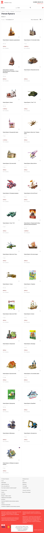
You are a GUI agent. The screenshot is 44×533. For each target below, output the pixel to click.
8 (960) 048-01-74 (38, 2)
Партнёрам (3, 482)
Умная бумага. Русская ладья (31, 254)
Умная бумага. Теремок (29, 284)
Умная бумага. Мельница (9, 433)
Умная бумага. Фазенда (29, 343)
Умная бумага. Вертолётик (30, 163)
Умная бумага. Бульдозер (9, 403)
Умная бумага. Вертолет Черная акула (31, 133)
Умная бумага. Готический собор (31, 40)
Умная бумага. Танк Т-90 (8, 223)
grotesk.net (40, 529)
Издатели (24, 484)
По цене (3, 19)
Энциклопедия (25, 487)
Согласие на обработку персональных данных (10, 506)
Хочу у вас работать (5, 486)
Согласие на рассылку (5, 504)
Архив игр (25, 482)
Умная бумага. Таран (8, 284)
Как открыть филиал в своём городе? (8, 487)
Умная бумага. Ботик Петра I (30, 193)
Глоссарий (25, 486)
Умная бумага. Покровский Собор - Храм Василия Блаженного (32, 223)
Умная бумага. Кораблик (29, 403)
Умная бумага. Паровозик (9, 343)
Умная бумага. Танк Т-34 (30, 102)
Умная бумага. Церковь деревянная (11, 40)
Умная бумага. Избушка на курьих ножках (11, 463)
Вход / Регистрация (26, 492)
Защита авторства (5, 484)
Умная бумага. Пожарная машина (10, 193)
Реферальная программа (6, 497)
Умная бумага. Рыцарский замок (10, 132)
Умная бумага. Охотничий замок (31, 373)
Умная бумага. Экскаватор (30, 433)
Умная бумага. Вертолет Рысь (10, 254)
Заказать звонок (40, 3)
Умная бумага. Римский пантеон (31, 69)
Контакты (3, 499)
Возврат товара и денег (6, 495)
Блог (23, 480)
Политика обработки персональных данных (10, 501)
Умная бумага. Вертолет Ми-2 (10, 313)
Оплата (2, 492)
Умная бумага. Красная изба (9, 373)
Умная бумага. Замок (8, 102)
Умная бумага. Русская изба (9, 163)
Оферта (2, 502)
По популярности (10, 19)
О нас (2, 480)
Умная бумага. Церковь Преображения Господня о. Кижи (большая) (10, 71)
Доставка (3, 494)
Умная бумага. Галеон (29, 313)
